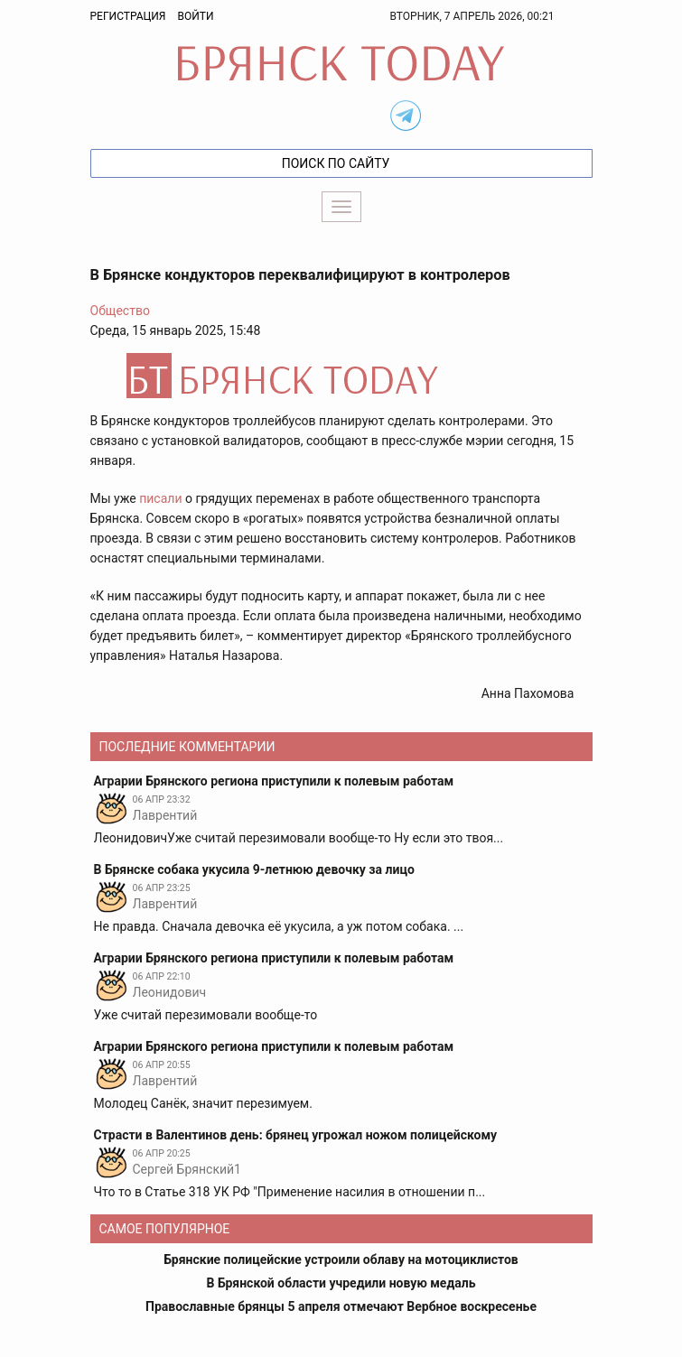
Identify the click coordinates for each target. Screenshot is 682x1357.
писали (160, 498)
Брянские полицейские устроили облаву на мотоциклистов (341, 1259)
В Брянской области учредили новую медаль (340, 1283)
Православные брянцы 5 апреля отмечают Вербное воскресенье (341, 1306)
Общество (120, 310)
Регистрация (128, 16)
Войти (195, 16)
